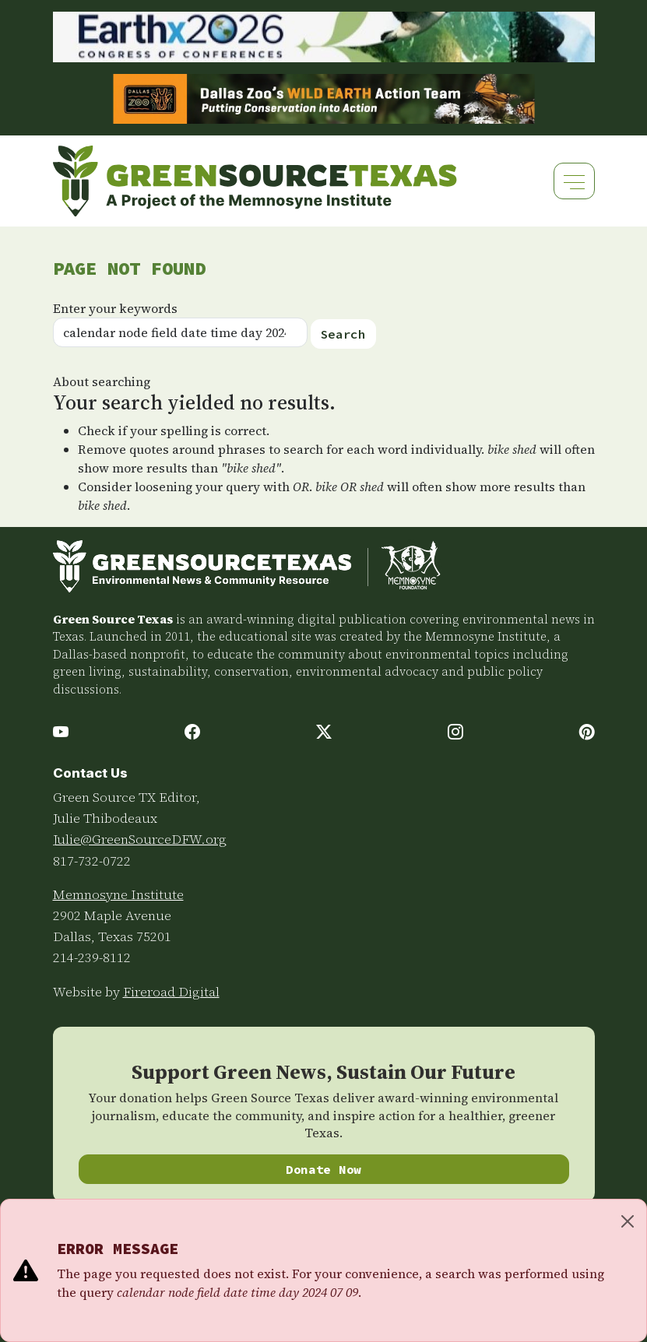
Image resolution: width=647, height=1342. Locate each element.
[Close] (627, 1221)
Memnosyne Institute (118, 894)
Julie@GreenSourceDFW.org (140, 839)
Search (343, 334)
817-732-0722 (92, 861)
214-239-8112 (92, 957)
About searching (101, 381)
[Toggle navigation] (574, 181)
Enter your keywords (115, 308)
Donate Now (323, 1169)
